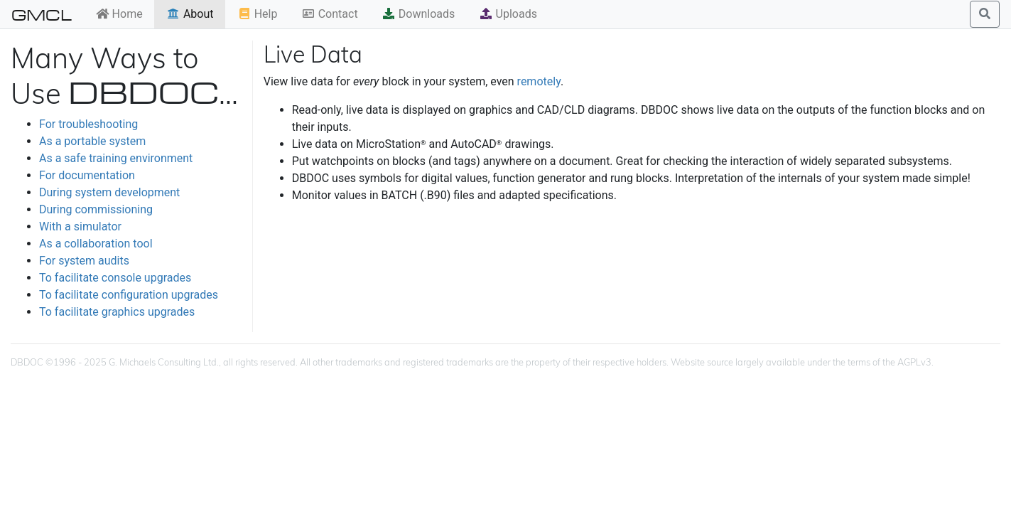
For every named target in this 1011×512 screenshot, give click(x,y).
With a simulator (80, 226)
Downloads (418, 14)
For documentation (87, 175)
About (190, 14)
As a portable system (92, 141)
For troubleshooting (88, 124)
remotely (539, 81)
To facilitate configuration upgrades (128, 295)
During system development (109, 192)
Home (119, 14)
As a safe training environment (116, 158)
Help (257, 14)
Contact (329, 14)
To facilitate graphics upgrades (117, 312)
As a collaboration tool (96, 243)
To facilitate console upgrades (115, 277)
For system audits (84, 260)
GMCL (41, 14)
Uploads (508, 14)
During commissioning (96, 209)
